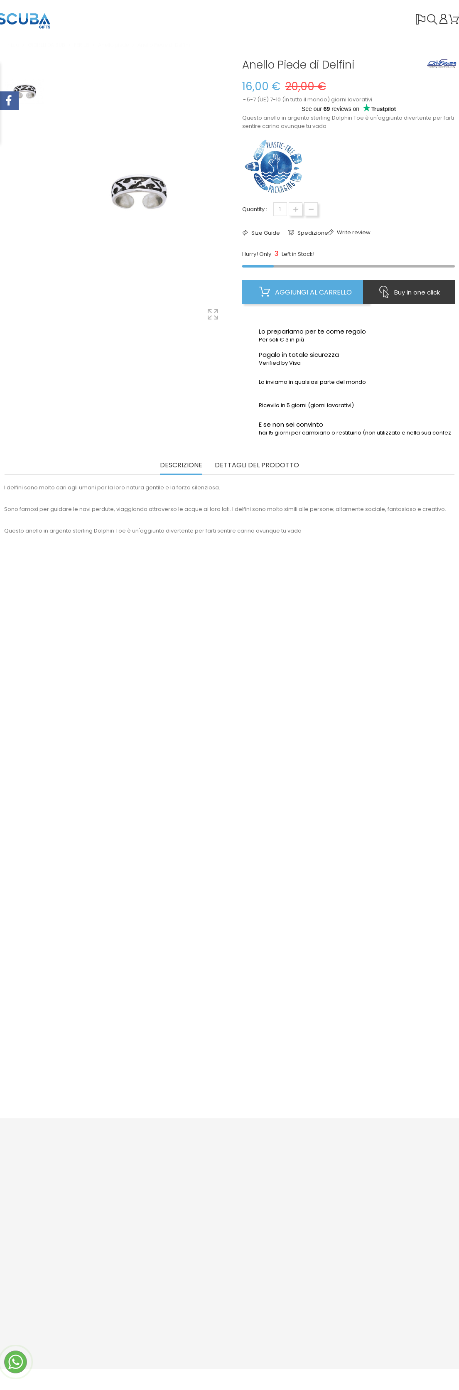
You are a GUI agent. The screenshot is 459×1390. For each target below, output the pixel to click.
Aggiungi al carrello (305, 292)
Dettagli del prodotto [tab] (257, 465)
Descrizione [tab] (181, 465)
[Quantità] (280, 209)
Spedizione (312, 233)
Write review (353, 232)
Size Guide (265, 233)
